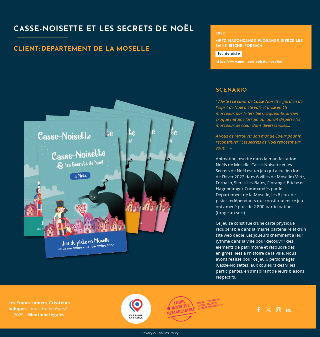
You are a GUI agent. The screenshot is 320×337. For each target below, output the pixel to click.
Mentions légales (46, 315)
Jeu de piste (229, 54)
